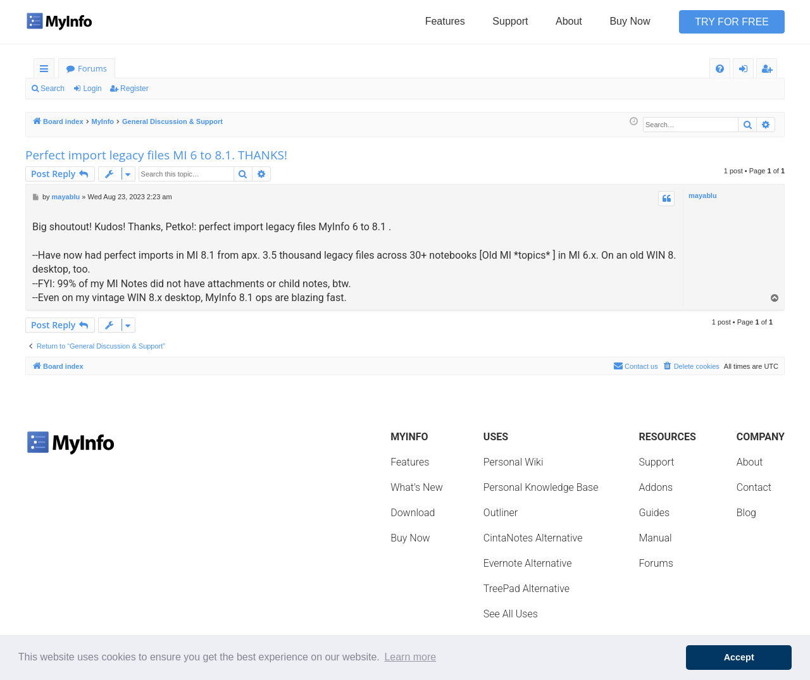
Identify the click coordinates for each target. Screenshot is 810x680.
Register (134, 88)
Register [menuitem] (769, 70)
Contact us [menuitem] (635, 365)
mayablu (702, 195)
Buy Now (629, 21)
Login (92, 88)
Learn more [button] (410, 657)
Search (52, 88)
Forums (92, 68)
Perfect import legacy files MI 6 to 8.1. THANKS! (156, 155)
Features (445, 21)
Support (510, 21)
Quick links (46, 70)
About (569, 21)
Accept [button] (739, 657)
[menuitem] (720, 68)
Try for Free (732, 21)
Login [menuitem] (745, 70)
